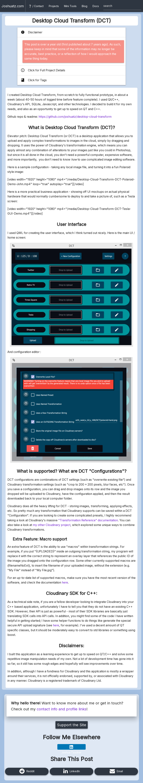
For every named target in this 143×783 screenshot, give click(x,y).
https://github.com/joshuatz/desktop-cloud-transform (75, 116)
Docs (96, 6)
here (65, 582)
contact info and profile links (61, 709)
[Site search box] (122, 6)
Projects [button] (54, 6)
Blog (84, 6)
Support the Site (71, 725)
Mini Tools (70, 6)
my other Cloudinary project (51, 525)
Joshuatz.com (12, 6)
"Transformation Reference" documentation (88, 520)
